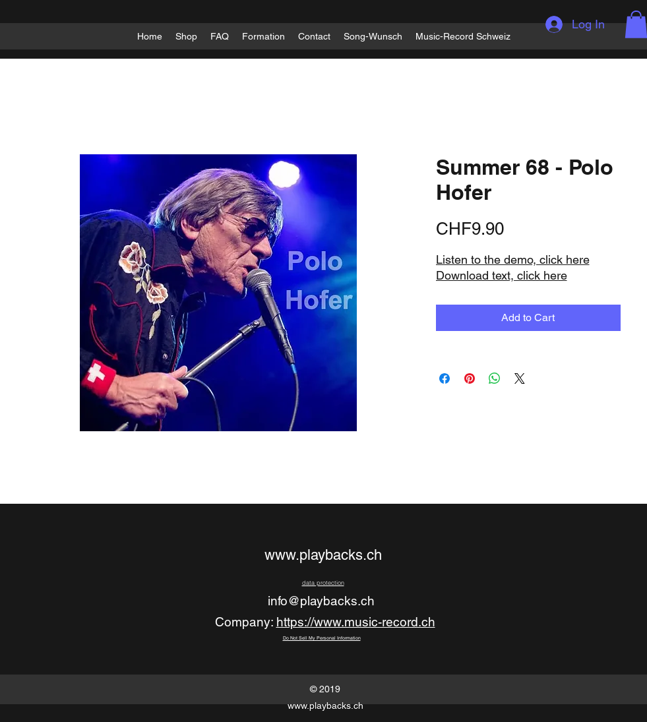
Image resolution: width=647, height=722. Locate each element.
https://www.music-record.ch (355, 622)
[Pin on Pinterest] (470, 378)
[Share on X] (520, 378)
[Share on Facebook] (444, 378)
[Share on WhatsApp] (495, 378)
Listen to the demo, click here (513, 259)
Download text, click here (501, 275)
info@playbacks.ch (321, 600)
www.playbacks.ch (323, 555)
